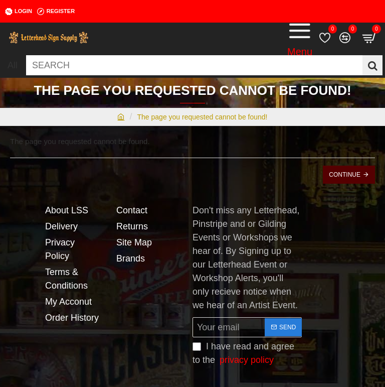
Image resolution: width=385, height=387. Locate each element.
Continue (344, 174)
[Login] (19, 12)
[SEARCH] (372, 65)
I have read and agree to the (243, 354)
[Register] (56, 12)
